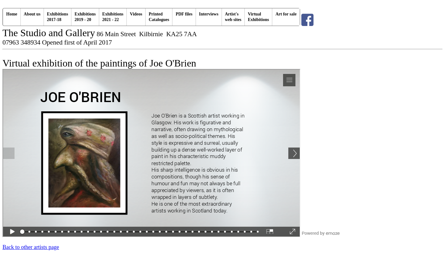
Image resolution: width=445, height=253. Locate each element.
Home (11, 14)
